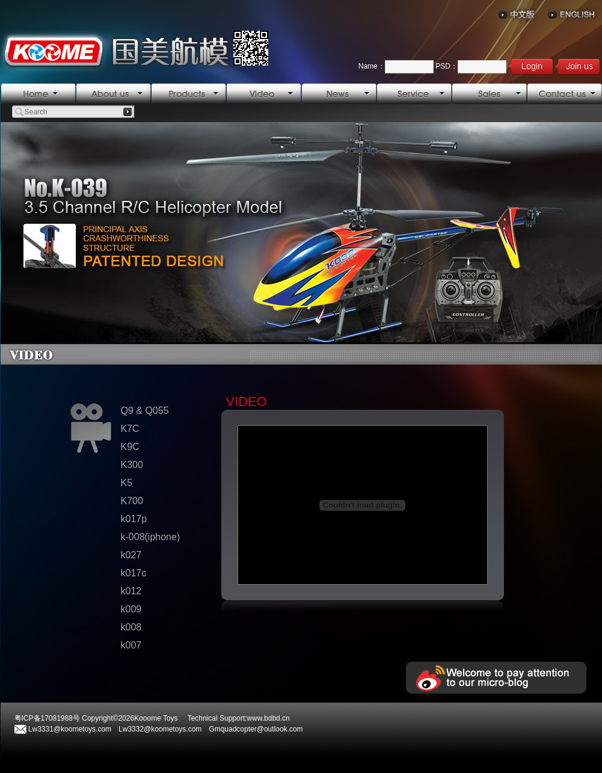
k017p (134, 519)
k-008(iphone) (150, 537)
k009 (131, 609)
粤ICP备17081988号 (47, 718)
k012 (131, 591)
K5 (127, 483)
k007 (131, 645)
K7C (130, 428)
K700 (132, 501)
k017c (134, 573)
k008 (131, 627)
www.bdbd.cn (268, 718)
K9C (130, 447)
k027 (131, 555)
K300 (132, 465)
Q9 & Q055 (145, 410)
